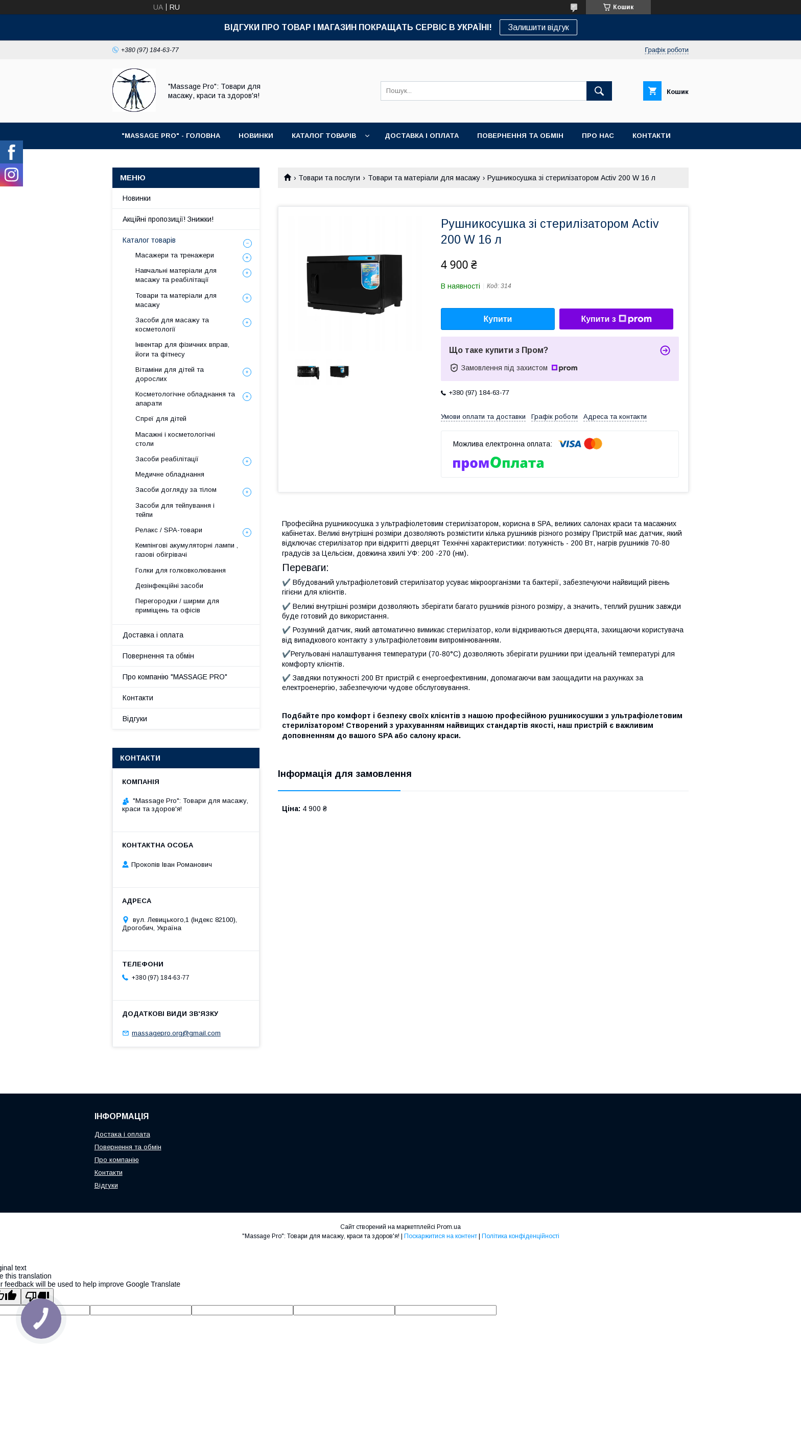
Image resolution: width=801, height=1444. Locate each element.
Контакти (138, 698)
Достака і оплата (122, 1134)
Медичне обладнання (169, 474)
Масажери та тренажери (174, 255)
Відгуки (135, 719)
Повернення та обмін (158, 656)
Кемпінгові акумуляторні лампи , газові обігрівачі (186, 549)
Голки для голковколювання (180, 570)
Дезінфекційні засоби (169, 585)
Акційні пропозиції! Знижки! (168, 219)
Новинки (137, 198)
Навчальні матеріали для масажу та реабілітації (176, 275)
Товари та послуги (329, 178)
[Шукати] (599, 91)
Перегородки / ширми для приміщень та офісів (177, 605)
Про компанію (117, 1160)
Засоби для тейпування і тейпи (175, 510)
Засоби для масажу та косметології (172, 324)
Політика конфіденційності (520, 1236)
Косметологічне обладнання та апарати (185, 398)
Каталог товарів (149, 240)
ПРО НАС (598, 135)
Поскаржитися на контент (440, 1236)
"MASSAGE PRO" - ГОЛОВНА (171, 135)
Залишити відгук (538, 27)
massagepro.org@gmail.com (176, 1033)
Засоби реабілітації (167, 459)
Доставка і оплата (153, 635)
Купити (498, 319)
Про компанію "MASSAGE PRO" (175, 677)
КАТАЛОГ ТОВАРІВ (324, 135)
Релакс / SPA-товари (168, 530)
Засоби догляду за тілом (176, 489)
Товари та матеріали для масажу (424, 178)
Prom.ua (449, 1226)
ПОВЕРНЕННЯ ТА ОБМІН (520, 135)
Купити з (616, 319)
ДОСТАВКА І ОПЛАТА (422, 135)
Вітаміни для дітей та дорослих (169, 374)
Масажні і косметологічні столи (175, 439)
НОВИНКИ (256, 135)
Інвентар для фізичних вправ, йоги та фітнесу (182, 349)
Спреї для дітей (160, 418)
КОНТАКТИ (651, 135)
